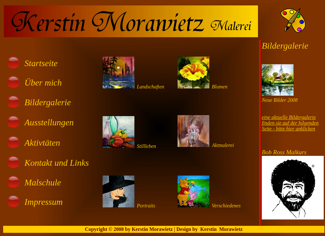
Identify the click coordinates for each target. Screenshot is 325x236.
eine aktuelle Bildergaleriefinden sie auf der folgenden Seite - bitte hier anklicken (290, 123)
